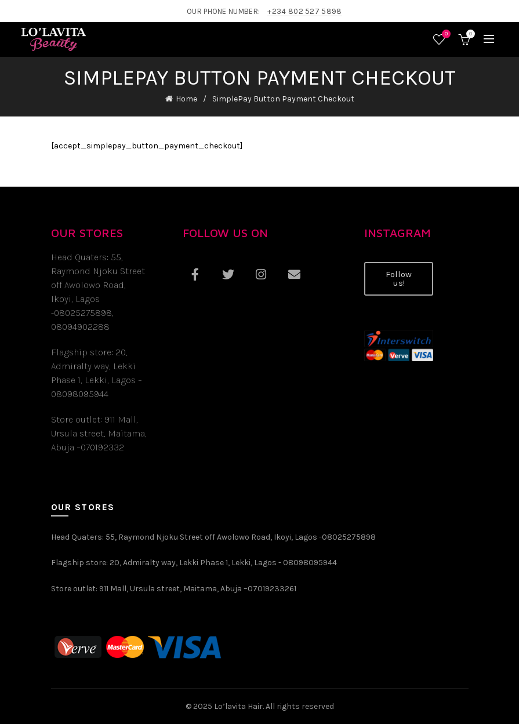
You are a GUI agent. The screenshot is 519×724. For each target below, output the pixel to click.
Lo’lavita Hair (238, 706)
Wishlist (445, 34)
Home (186, 99)
